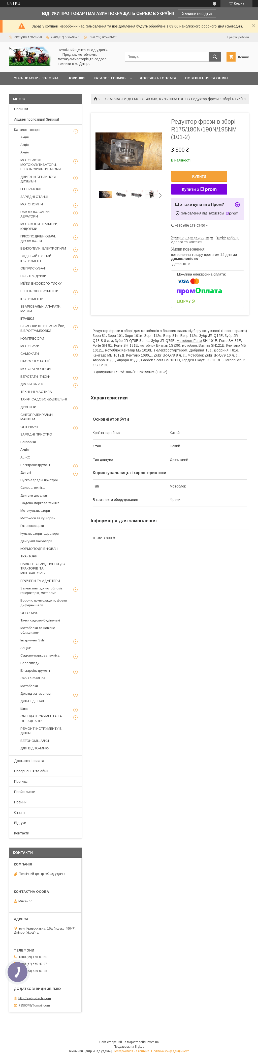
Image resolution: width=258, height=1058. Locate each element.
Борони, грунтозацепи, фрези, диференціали (44, 603)
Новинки (21, 109)
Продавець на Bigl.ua (129, 1046)
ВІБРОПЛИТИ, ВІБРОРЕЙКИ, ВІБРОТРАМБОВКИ (42, 328)
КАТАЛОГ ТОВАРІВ (109, 78)
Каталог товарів (27, 130)
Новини (20, 802)
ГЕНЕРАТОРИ (31, 189)
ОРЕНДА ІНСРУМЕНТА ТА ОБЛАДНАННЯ (41, 718)
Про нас (20, 781)
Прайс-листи (24, 792)
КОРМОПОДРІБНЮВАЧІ (39, 549)
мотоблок (147, 345)
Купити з (199, 189)
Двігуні (25, 472)
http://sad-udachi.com (34, 998)
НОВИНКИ (76, 78)
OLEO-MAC (29, 613)
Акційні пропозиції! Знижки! (36, 119)
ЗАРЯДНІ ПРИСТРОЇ (36, 434)
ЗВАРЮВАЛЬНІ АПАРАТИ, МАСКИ (40, 309)
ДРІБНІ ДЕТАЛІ (32, 701)
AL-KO (25, 457)
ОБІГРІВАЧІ (29, 427)
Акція (24, 137)
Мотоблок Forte (189, 341)
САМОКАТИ (29, 354)
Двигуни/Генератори (36, 541)
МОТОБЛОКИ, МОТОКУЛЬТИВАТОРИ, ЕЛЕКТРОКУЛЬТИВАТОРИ (40, 164)
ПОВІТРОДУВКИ (33, 276)
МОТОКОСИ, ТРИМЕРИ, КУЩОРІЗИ (39, 226)
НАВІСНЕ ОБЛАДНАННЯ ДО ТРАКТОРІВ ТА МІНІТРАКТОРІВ (42, 568)
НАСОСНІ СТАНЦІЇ (35, 361)
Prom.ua (153, 1042)
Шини (24, 709)
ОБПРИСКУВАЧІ (33, 268)
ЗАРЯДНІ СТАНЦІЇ (34, 197)
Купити (199, 176)
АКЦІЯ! (25, 648)
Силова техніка (32, 488)
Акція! (24, 449)
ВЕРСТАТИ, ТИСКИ (35, 376)
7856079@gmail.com (34, 1005)
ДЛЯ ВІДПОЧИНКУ (34, 748)
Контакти (21, 833)
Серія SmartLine (32, 678)
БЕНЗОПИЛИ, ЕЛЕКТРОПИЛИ (43, 248)
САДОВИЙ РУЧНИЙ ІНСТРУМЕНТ (35, 258)
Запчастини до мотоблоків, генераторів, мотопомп (41, 590)
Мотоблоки (29, 686)
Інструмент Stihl (32, 640)
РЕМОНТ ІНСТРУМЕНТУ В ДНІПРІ (41, 731)
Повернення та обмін (31, 771)
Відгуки (20, 823)
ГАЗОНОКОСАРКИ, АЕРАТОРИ (35, 214)
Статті (19, 812)
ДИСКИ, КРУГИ (32, 384)
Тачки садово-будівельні (40, 620)
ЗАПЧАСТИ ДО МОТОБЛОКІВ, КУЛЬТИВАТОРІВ (148, 99)
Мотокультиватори (35, 510)
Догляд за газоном (35, 693)
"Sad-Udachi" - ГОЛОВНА (36, 78)
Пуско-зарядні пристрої (39, 480)
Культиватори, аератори (39, 533)
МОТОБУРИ (29, 346)
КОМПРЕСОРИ (32, 338)
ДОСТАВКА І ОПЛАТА (158, 78)
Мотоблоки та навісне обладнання (37, 630)
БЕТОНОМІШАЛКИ (34, 741)
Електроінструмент (35, 465)
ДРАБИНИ (28, 407)
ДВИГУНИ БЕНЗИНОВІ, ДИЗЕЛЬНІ (38, 179)
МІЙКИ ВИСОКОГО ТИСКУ (40, 283)
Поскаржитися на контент (131, 1051)
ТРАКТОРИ (29, 556)
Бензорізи (28, 442)
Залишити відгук (197, 13)
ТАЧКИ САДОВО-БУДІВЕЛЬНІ (43, 399)
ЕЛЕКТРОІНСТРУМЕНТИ (39, 291)
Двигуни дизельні (34, 495)
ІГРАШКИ (27, 318)
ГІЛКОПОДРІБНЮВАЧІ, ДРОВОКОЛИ (38, 238)
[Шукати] (215, 57)
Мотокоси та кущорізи (37, 518)
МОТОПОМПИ (31, 204)
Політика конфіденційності (170, 1051)
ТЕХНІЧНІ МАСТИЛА (36, 392)
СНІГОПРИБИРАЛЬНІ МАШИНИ (36, 417)
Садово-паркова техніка (39, 503)
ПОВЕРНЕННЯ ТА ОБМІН (206, 78)
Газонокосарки (32, 526)
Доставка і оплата (29, 761)
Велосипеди (30, 663)
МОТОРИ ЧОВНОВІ (35, 369)
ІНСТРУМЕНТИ (32, 299)
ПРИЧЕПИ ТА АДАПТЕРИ (40, 581)
